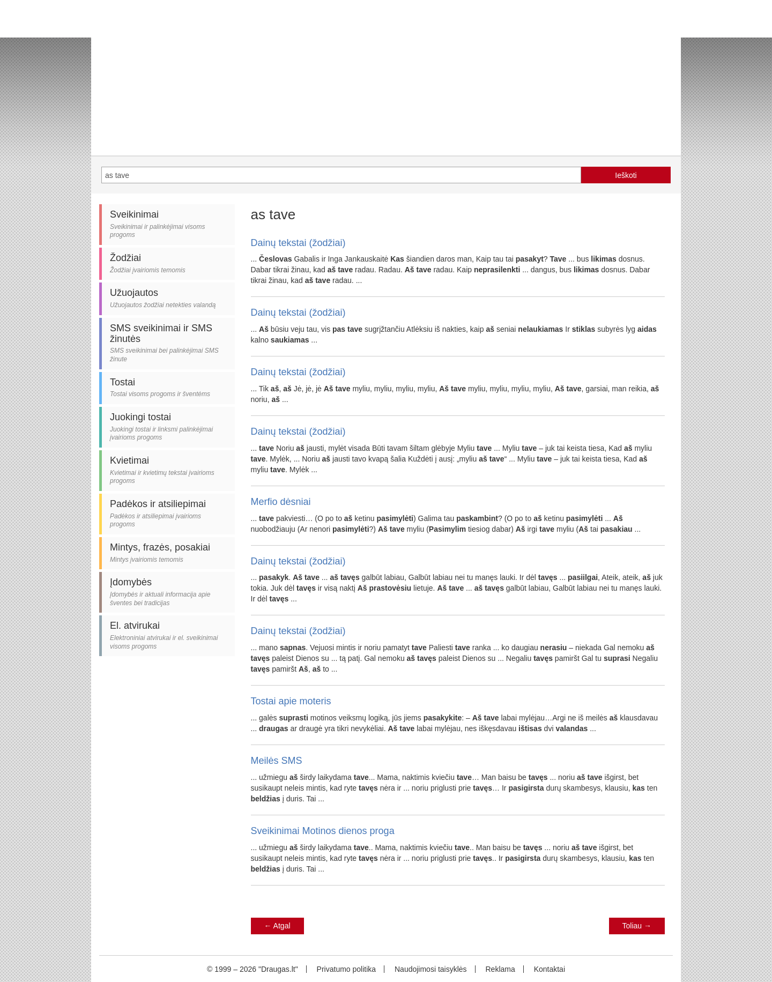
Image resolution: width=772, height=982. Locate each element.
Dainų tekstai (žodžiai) (298, 242)
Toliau (636, 925)
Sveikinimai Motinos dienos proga (323, 830)
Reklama (500, 969)
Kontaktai (549, 969)
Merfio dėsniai (281, 501)
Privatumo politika (346, 969)
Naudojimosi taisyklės (431, 969)
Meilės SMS (276, 760)
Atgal (277, 925)
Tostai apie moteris (291, 701)
